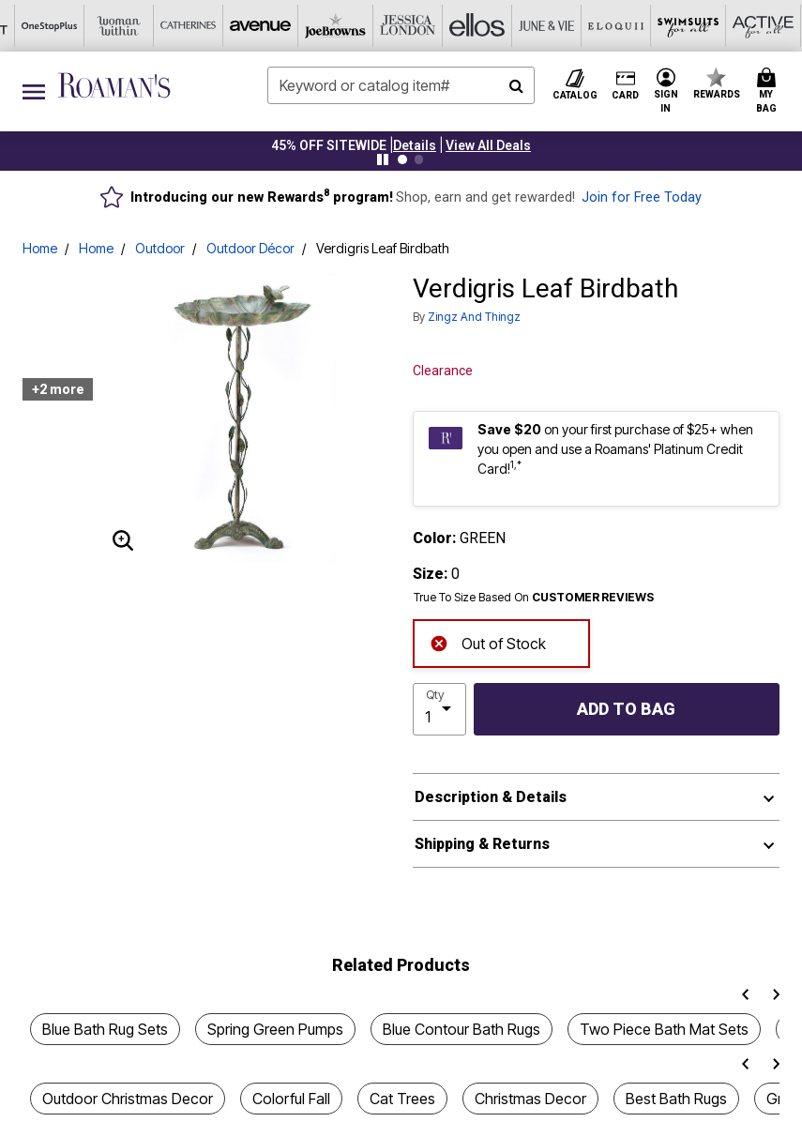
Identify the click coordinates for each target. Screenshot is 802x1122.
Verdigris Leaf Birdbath (382, 248)
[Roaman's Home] (114, 85)
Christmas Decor (530, 1098)
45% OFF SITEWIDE (328, 145)
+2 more (58, 389)
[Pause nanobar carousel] (382, 159)
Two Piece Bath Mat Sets (664, 1029)
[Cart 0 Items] (769, 91)
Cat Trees (402, 1098)
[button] (414, 145)
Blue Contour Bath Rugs (461, 1029)
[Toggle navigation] (34, 91)
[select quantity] (439, 709)
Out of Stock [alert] (488, 642)
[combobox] (401, 85)
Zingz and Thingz (474, 317)
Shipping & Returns (482, 844)
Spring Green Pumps (275, 1029)
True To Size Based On (534, 597)
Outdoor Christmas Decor (127, 1098)
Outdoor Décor (250, 248)
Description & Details (491, 797)
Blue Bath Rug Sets (105, 1029)
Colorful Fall (291, 1098)
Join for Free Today (642, 197)
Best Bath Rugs (676, 1098)
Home (40, 248)
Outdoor (160, 248)
